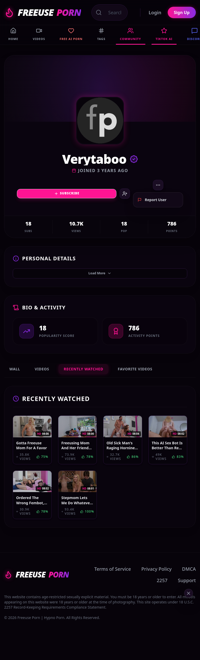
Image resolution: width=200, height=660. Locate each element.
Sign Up (182, 12)
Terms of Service (112, 575)
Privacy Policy (156, 575)
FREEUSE (42, 12)
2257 (162, 587)
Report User (152, 204)
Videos (42, 375)
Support (187, 587)
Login (155, 12)
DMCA (189, 575)
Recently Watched (83, 375)
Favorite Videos (135, 375)
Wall (14, 375)
